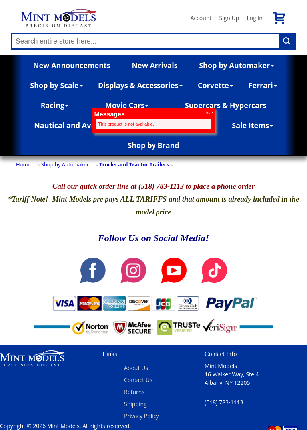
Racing (55, 105)
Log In (254, 18)
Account (200, 18)
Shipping (135, 404)
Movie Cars (127, 105)
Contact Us (138, 380)
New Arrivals (154, 65)
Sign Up (229, 18)
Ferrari (262, 85)
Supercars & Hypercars (226, 105)
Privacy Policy (141, 416)
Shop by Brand (153, 145)
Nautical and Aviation (75, 125)
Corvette (215, 85)
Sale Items (252, 125)
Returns (134, 392)
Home (23, 164)
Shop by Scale (56, 85)
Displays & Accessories (140, 85)
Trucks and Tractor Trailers (134, 164)
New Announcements (71, 65)
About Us (136, 368)
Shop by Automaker (236, 65)
